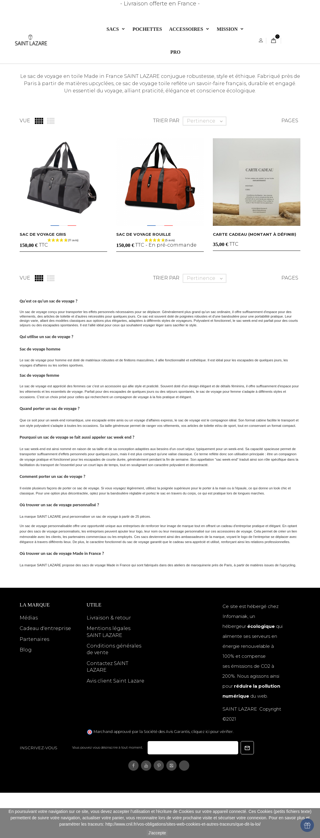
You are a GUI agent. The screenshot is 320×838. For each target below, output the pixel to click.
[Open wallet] (307, 825)
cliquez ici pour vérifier (212, 777)
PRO (175, 52)
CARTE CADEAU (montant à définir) (254, 279)
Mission (228, 29)
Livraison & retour (109, 663)
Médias (29, 663)
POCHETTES (147, 29)
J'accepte (157, 832)
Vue (25, 166)
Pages (289, 166)
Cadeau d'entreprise (45, 673)
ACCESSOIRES (186, 29)
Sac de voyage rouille (143, 279)
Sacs (113, 29)
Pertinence (206, 166)
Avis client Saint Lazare (115, 726)
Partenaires (34, 684)
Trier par (166, 166)
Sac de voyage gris (43, 279)
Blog (26, 695)
